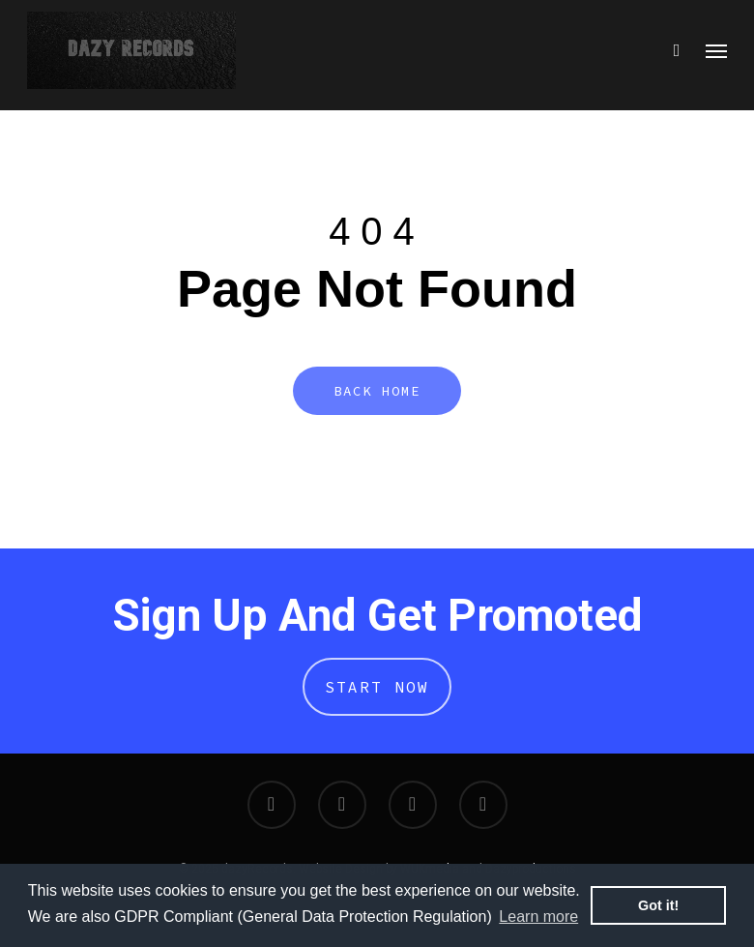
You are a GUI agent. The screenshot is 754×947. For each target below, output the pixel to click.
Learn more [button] (538, 916)
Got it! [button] (658, 905)
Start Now (377, 686)
